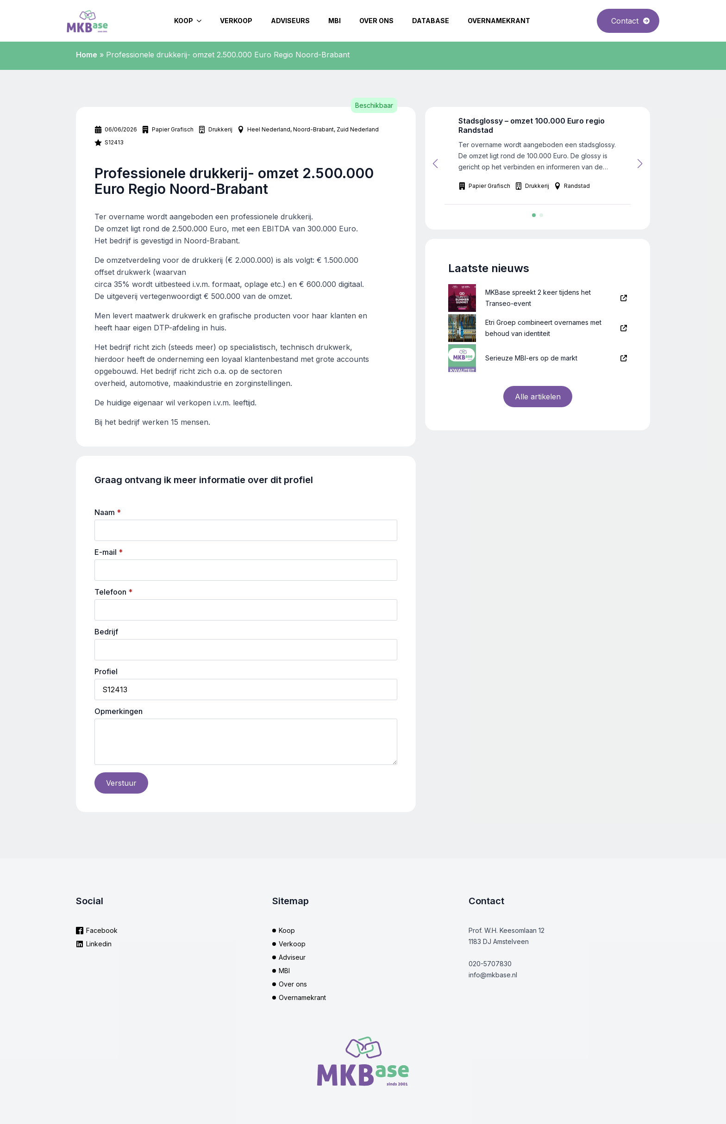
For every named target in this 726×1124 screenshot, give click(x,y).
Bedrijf (106, 631)
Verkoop (236, 21)
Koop (183, 21)
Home (86, 54)
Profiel (106, 671)
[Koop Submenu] (202, 20)
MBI (334, 21)
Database (430, 21)
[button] (435, 163)
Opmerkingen (118, 711)
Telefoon (113, 592)
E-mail (108, 552)
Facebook (102, 930)
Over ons (376, 21)
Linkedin (99, 944)
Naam (107, 512)
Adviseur (292, 957)
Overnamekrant (499, 21)
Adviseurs (290, 21)
